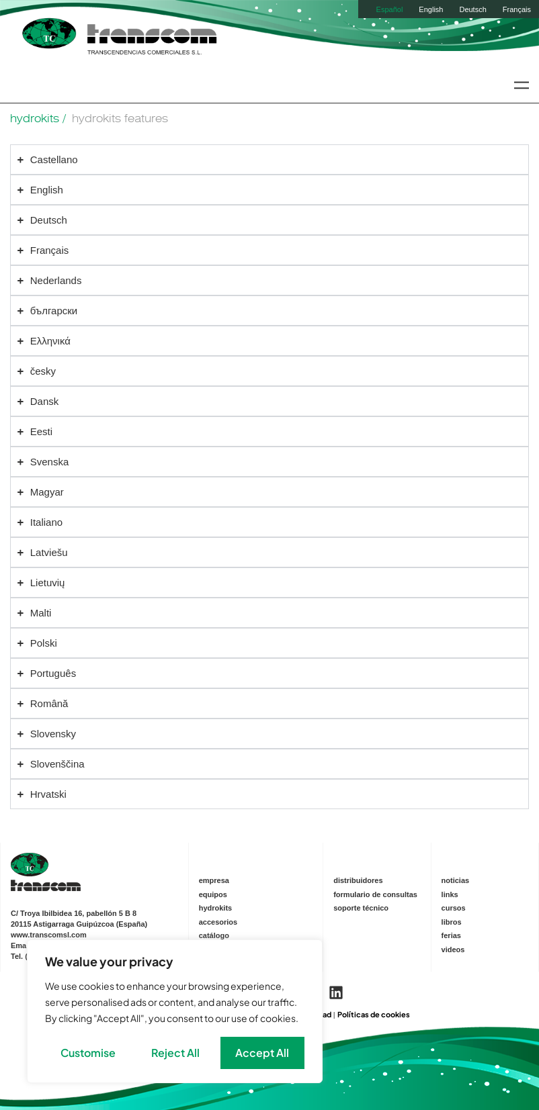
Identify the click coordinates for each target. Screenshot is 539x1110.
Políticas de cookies (373, 1014)
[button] (521, 85)
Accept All (262, 1053)
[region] (175, 1011)
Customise (88, 1053)
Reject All (175, 1053)
